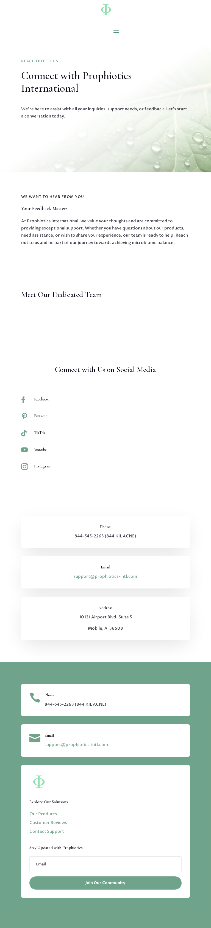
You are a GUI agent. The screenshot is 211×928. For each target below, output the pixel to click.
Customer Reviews (48, 822)
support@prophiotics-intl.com (105, 576)
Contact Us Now (43, 134)
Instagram (42, 466)
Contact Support (46, 831)
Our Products (43, 814)
